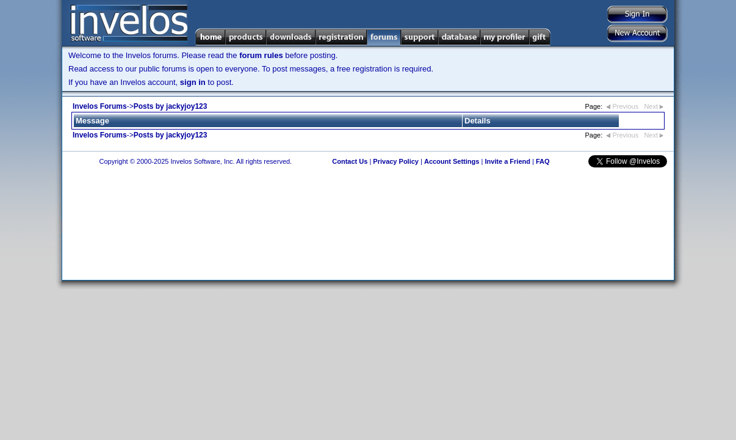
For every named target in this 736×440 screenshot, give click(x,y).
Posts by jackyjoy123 (170, 106)
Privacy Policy (396, 161)
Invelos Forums (100, 106)
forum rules (261, 55)
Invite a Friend (507, 161)
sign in (193, 82)
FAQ (543, 161)
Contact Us (349, 161)
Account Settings (451, 161)
